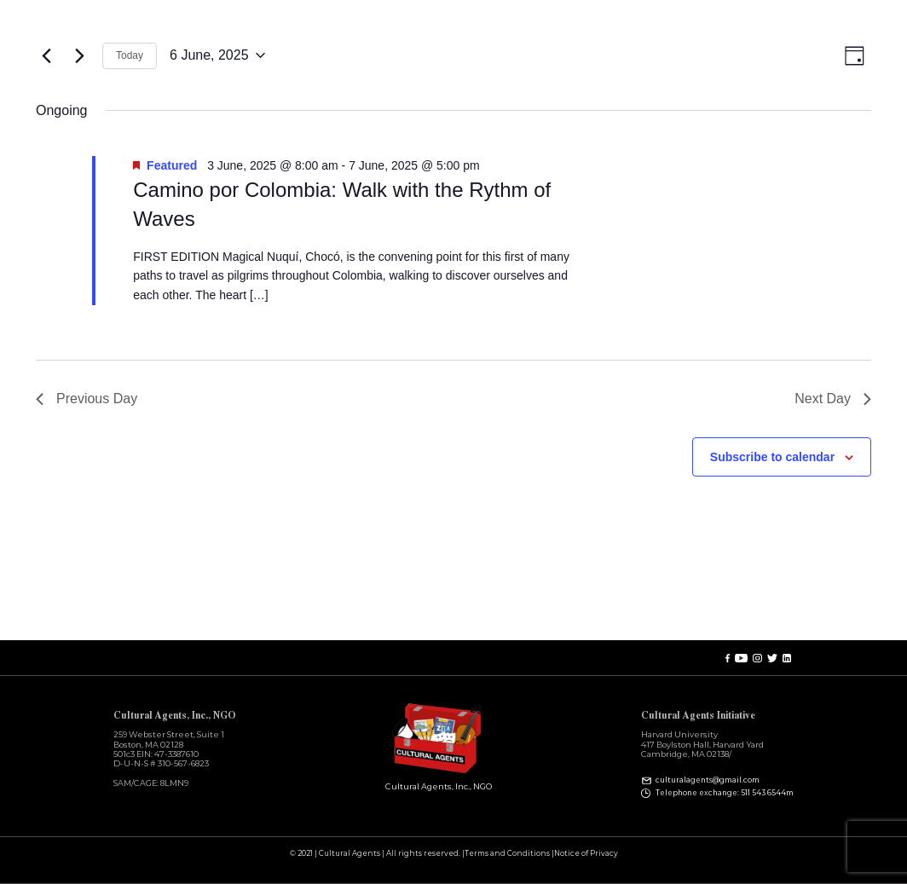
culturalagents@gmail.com (708, 780)
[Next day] (79, 55)
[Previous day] (46, 55)
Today (129, 55)
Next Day (832, 398)
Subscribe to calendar (772, 457)
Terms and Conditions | (509, 854)
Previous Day (86, 398)
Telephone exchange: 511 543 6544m (725, 793)
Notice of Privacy (586, 854)
